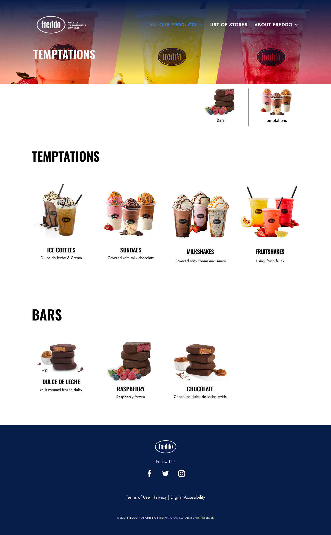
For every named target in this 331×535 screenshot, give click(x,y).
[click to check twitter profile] (165, 474)
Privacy (160, 497)
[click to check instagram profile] (181, 474)
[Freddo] (62, 11)
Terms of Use (138, 497)
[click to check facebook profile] (149, 474)
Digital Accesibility (188, 497)
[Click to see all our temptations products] (276, 107)
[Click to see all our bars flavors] (220, 107)
